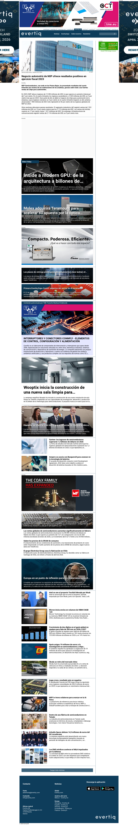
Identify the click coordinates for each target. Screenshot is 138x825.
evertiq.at (46, 29)
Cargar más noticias (57, 772)
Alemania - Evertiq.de (62, 803)
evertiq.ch (53, 29)
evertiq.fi (85, 29)
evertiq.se (115, 29)
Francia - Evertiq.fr (61, 810)
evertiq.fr (92, 29)
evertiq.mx (99, 29)
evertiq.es (78, 29)
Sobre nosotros (76, 34)
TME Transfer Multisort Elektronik (55, 303)
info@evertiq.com (29, 798)
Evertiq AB (31, 33)
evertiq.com (62, 29)
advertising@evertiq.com (31, 793)
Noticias (57, 34)
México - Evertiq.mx (61, 798)
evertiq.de (70, 29)
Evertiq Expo (65, 34)
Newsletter (86, 34)
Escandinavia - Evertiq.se (63, 809)
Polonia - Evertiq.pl (61, 807)
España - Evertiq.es (61, 805)
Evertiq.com (59, 793)
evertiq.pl (107, 29)
